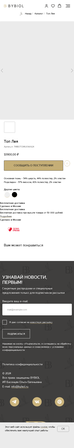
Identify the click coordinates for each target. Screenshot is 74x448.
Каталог (39, 13)
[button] (53, 6)
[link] (46, 6)
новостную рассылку (41, 322)
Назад (25, 14)
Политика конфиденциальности (22, 364)
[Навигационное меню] (68, 6)
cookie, (44, 427)
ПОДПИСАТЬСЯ (16, 334)
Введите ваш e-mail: (15, 301)
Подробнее (6, 216)
